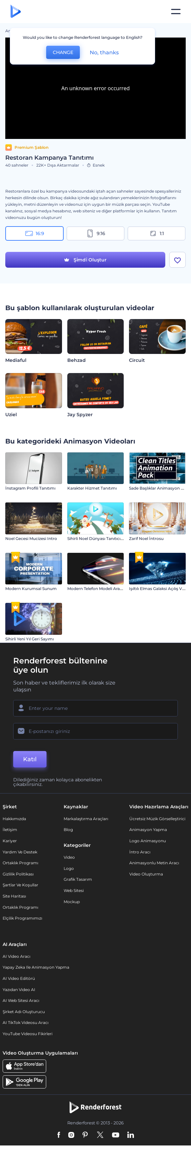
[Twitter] (100, 1135)
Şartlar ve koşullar (20, 884)
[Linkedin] (130, 1135)
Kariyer (10, 840)
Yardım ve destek (20, 851)
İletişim (10, 829)
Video (69, 857)
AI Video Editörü (19, 978)
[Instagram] (71, 1135)
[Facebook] (58, 1135)
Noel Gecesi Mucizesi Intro (31, 538)
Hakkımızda (14, 818)
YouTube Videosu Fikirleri (27, 1033)
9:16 (95, 233)
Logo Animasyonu (147, 840)
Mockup (72, 901)
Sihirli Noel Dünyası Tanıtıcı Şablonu (102, 538)
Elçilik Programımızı (22, 918)
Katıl (30, 759)
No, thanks (104, 52)
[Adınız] (95, 708)
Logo (69, 868)
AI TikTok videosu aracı (25, 1022)
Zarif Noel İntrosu (146, 538)
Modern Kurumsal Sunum (31, 588)
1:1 (156, 233)
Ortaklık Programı (20, 862)
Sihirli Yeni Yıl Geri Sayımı (29, 638)
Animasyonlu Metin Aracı (154, 862)
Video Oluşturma (146, 874)
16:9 (34, 233)
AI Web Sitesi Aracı (21, 1000)
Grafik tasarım (78, 879)
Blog (68, 829)
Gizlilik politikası (18, 874)
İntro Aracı (139, 851)
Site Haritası (14, 896)
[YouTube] (115, 1135)
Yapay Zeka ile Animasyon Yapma (36, 967)
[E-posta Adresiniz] (95, 731)
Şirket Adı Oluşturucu (24, 1011)
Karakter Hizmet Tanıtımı (92, 488)
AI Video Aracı (16, 956)
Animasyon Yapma (148, 829)
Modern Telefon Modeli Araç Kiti (98, 588)
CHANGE (63, 52)
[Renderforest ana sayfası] (16, 12)
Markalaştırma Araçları (86, 818)
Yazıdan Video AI (19, 989)
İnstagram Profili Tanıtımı (30, 488)
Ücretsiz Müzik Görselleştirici (157, 818)
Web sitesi (74, 890)
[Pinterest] (85, 1135)
